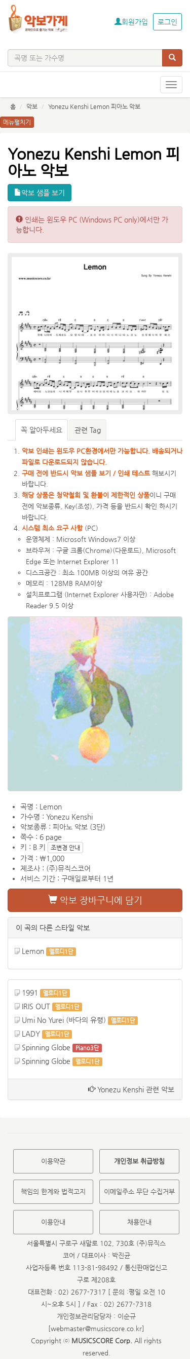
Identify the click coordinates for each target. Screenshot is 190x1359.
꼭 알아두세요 (41, 430)
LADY (31, 1034)
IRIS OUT (36, 1006)
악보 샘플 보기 (39, 193)
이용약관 (53, 1161)
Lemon (33, 951)
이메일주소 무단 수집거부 (139, 1191)
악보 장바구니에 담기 (95, 900)
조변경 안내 (65, 847)
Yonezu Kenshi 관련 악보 (131, 1089)
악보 (31, 106)
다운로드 (127, 550)
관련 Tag (87, 430)
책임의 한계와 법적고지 (53, 1191)
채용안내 (139, 1222)
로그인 (167, 22)
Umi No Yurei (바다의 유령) (64, 1020)
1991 (30, 992)
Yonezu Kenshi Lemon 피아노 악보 (94, 106)
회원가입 (131, 22)
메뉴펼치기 (17, 122)
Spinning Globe (46, 1047)
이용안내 (53, 1222)
